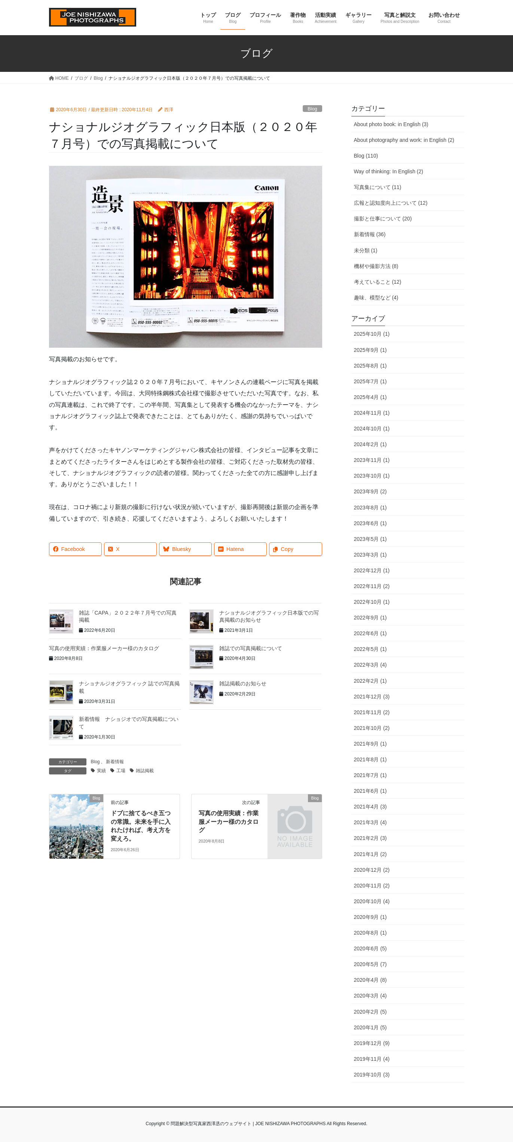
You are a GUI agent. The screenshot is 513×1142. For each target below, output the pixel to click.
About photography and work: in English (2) (404, 140)
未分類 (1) (366, 250)
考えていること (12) (377, 282)
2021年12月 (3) (372, 697)
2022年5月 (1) (370, 649)
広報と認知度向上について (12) (391, 203)
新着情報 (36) (370, 234)
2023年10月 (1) (372, 476)
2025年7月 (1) (370, 381)
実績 (101, 770)
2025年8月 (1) (370, 366)
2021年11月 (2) (372, 712)
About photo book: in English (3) (391, 124)
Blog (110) (366, 156)
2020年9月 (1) (370, 917)
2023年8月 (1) (370, 508)
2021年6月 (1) (370, 791)
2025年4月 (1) (370, 397)
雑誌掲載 (145, 770)
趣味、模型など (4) (376, 298)
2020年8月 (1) (370, 933)
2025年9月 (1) (370, 350)
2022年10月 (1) (372, 602)
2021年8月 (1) (370, 759)
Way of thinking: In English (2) (388, 171)
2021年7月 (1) (370, 775)
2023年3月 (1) (370, 555)
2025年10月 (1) (372, 334)
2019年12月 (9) (372, 1043)
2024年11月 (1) (372, 413)
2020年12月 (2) (372, 870)
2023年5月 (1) (370, 539)
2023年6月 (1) (370, 523)
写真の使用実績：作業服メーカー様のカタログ (104, 648)
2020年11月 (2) (372, 886)
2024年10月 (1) (372, 429)
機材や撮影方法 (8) (376, 266)
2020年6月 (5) (370, 948)
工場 (120, 770)
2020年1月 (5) (370, 1027)
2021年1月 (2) (370, 854)
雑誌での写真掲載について (250, 648)
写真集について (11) (377, 187)
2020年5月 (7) (370, 964)
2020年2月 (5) (370, 1012)
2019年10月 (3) (372, 1075)
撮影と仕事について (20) (383, 219)
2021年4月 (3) (370, 807)
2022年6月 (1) (370, 633)
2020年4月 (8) (370, 980)
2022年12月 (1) (372, 570)
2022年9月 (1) (370, 618)
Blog (312, 109)
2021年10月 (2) (372, 728)
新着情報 (115, 761)
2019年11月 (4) (372, 1059)
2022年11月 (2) (372, 586)
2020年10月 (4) (372, 901)
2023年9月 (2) (370, 491)
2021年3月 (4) (370, 822)
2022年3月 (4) (370, 665)
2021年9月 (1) (370, 744)
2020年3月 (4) (370, 996)
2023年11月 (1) (372, 460)
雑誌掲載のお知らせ (242, 683)
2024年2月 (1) (370, 444)
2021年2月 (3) (370, 838)
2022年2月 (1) (370, 681)
